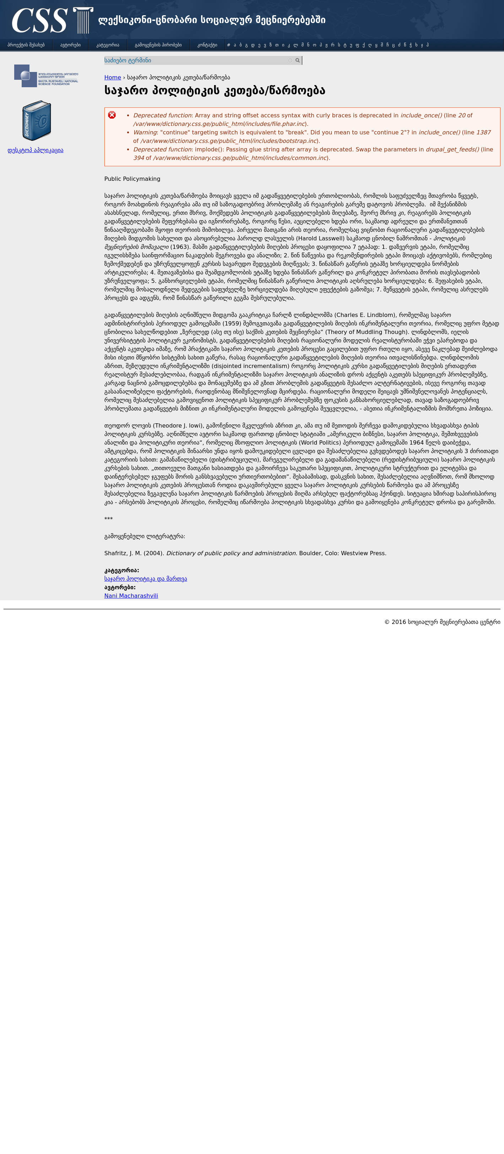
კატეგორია (107, 45)
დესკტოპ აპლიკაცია (35, 150)
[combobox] (199, 60)
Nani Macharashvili (131, 595)
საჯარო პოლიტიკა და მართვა (145, 578)
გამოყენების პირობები (158, 45)
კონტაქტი (207, 45)
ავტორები (70, 45)
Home (112, 77)
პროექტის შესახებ (26, 45)
